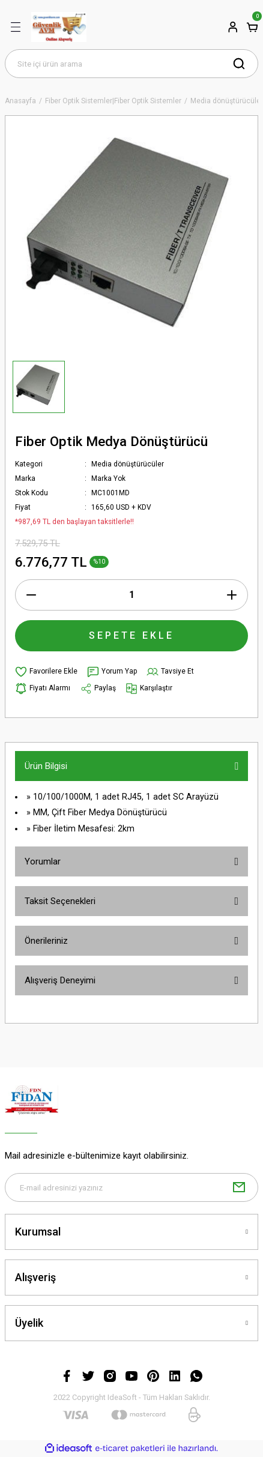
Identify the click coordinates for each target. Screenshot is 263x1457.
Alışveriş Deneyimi (60, 980)
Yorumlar (43, 861)
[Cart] (252, 27)
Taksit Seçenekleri (60, 901)
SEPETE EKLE (131, 635)
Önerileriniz (46, 940)
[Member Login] (233, 27)
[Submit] (239, 1187)
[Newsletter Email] (131, 1187)
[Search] (131, 63)
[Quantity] (131, 595)
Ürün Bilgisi (46, 766)
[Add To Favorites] (46, 672)
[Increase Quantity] (231, 595)
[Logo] (58, 27)
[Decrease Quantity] (31, 595)
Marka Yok (108, 478)
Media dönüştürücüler (127, 464)
